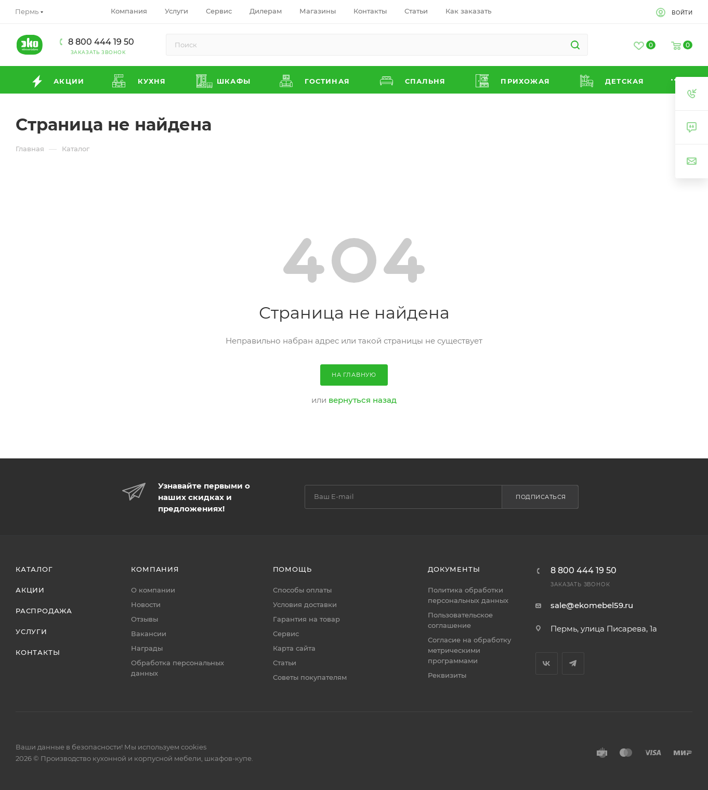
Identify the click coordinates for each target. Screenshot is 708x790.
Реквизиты (447, 675)
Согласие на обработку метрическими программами (469, 650)
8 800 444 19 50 (101, 42)
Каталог (34, 569)
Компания (155, 569)
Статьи (284, 663)
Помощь (292, 569)
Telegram (573, 663)
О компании (153, 590)
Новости (146, 604)
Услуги (31, 631)
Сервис (286, 633)
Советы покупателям (310, 677)
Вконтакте (546, 663)
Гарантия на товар (306, 619)
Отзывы (144, 619)
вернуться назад (363, 400)
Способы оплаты (302, 590)
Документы (454, 569)
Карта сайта (294, 648)
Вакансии (148, 633)
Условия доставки (305, 604)
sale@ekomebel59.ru (591, 605)
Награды (147, 648)
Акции (30, 590)
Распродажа (44, 611)
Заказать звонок (98, 52)
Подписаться (541, 497)
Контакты (38, 652)
